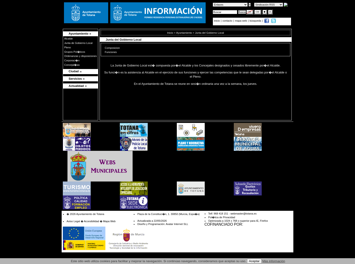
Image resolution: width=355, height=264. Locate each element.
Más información (273, 261)
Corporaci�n (72, 60)
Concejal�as (72, 64)
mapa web (241, 20)
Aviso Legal (73, 221)
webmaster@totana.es (244, 213)
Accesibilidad (91, 221)
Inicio (170, 32)
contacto (227, 20)
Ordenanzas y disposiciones (80, 56)
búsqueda (256, 20)
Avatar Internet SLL (177, 224)
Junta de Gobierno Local (78, 43)
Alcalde (68, 38)
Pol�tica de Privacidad (221, 217)
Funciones (111, 51)
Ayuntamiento (184, 32)
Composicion (112, 47)
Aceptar (254, 261)
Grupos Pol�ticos (74, 51)
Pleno (67, 47)
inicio (217, 20)
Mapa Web (109, 221)
